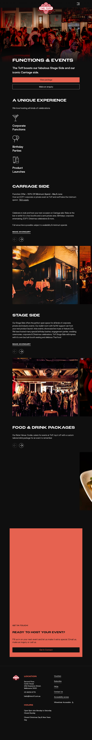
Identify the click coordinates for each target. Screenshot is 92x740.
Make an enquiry (46, 87)
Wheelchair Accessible (62, 702)
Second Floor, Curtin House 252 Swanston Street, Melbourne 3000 (32, 685)
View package (46, 80)
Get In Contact (46, 650)
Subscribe (58, 681)
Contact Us (58, 692)
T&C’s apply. (24, 200)
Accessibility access (61, 697)
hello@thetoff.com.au (32, 696)
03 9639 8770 (30, 692)
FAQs (56, 686)
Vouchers (57, 676)
